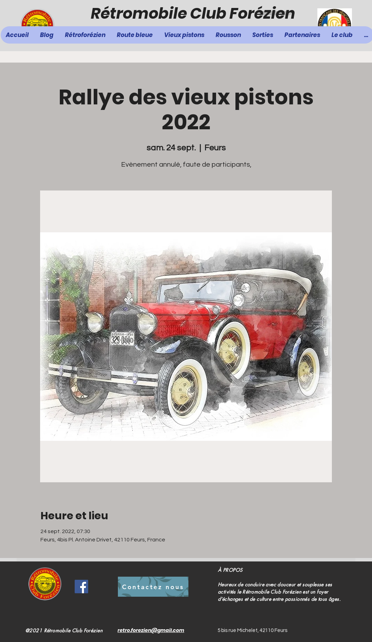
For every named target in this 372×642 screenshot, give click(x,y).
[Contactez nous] (153, 587)
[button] (135, 35)
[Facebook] (81, 586)
